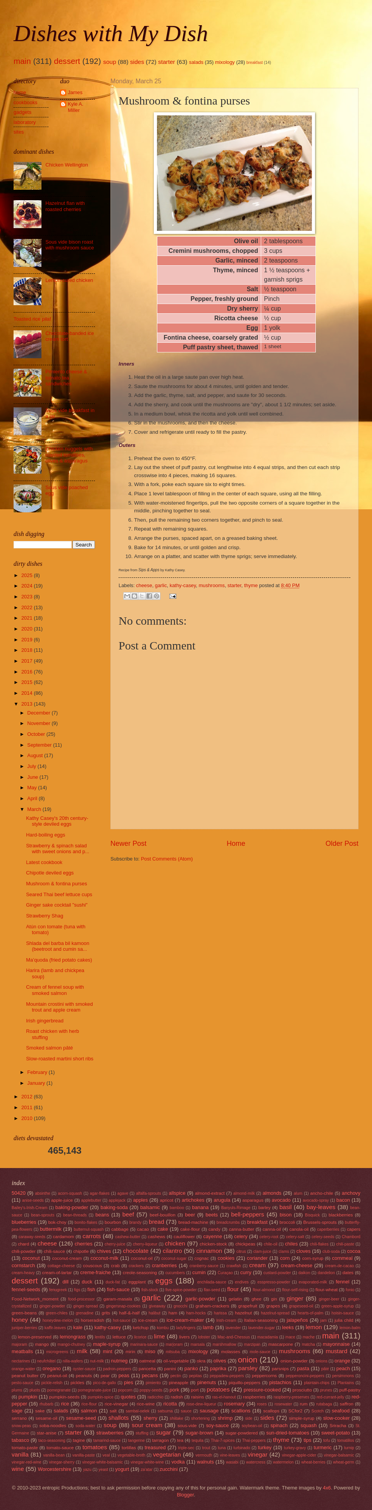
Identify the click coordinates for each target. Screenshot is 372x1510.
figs (77, 1290)
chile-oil (270, 1244)
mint (107, 1351)
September (40, 745)
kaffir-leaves (55, 1328)
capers (353, 1229)
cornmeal (342, 1258)
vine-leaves (230, 1455)
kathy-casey (183, 585)
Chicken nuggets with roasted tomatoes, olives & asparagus (69, 455)
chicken (175, 1243)
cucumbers (175, 1273)
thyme (251, 585)
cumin (198, 1272)
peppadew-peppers (227, 1376)
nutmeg (119, 1361)
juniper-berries (24, 1328)
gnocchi (181, 1306)
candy (214, 1229)
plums (17, 1390)
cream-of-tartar (57, 1272)
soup (109, 61)
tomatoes (95, 1447)
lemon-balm (349, 1328)
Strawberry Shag (44, 916)
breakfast (254, 62)
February (37, 1072)
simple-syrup (302, 1418)
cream (257, 1265)
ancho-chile (321, 1193)
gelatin (235, 1299)
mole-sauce (260, 1352)
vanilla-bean (54, 1455)
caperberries (328, 1229)
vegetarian (167, 1454)
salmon (89, 1411)
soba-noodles (52, 1425)
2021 (27, 618)
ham (173, 1313)
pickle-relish (51, 1383)
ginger (295, 1298)
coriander (257, 1258)
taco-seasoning (51, 1440)
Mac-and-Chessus (233, 1337)
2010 (27, 1118)
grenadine (84, 1313)
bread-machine (193, 1222)
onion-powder (294, 1361)
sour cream (147, 1425)
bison (286, 1215)
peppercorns (264, 1375)
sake (40, 1411)
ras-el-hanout (224, 1397)
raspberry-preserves (291, 1397)
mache (309, 1337)
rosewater (283, 1404)
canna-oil (272, 1229)
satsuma (165, 1411)
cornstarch (23, 1265)
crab (115, 1265)
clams (284, 1251)
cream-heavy (23, 1273)
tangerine (136, 1440)
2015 (27, 682)
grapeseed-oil (301, 1306)
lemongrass (73, 1337)
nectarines (21, 1361)
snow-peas (21, 1426)
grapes (273, 1306)
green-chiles (56, 1313)
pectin (175, 1376)
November (39, 723)
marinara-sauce (144, 1344)
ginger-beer (329, 1299)
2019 (27, 639)
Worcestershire (54, 1469)
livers (184, 1337)
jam (323, 1320)
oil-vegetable (176, 1361)
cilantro (172, 1250)
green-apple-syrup (337, 1306)
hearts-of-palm (310, 1313)
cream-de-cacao (339, 1266)
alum (298, 1193)
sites (19, 132)
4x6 (327, 1488)
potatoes (218, 1389)
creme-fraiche (95, 1272)
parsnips (280, 1368)
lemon (314, 1327)
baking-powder (71, 1207)
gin (274, 1299)
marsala (198, 1344)
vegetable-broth (131, 1455)
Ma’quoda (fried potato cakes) (59, 960)
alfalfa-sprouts (148, 1193)
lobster (204, 1337)
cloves (303, 1251)
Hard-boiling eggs (45, 835)
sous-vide (187, 1425)
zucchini (169, 1469)
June (33, 777)
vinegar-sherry (61, 1462)
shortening (200, 1418)
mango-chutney (71, 1344)
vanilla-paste (83, 1455)
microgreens (57, 1352)
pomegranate (59, 1390)
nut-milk (97, 1361)
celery (240, 1236)
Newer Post (128, 843)
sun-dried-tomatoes (287, 1433)
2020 (27, 629)
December (39, 713)
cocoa (353, 1251)
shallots (118, 1417)
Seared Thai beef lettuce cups (59, 894)
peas (124, 1375)
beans (102, 1215)
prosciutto (302, 1390)
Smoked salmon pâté (49, 1048)
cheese (144, 585)
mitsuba (173, 1352)
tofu (326, 1440)
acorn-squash (70, 1193)
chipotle (81, 1251)
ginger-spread (85, 1306)
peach (343, 1368)
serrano (19, 1418)
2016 (27, 672)
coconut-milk (105, 1258)
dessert (67, 61)
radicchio (156, 1397)
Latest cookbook (44, 862)
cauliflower (184, 1236)
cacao (143, 1229)
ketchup (141, 1327)
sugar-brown (200, 1433)
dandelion (326, 1273)
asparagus (253, 1200)
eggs (164, 1280)
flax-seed (212, 1290)
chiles (291, 1244)
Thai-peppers (254, 1440)
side (248, 1418)
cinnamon (209, 1250)
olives (220, 1361)
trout (206, 1448)
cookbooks (26, 102)
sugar (163, 1432)
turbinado (242, 1448)
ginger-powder (52, 1306)
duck (87, 1282)
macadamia (267, 1337)
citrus (241, 1251)
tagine (79, 1440)
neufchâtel (46, 1361)
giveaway (157, 1306)
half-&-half (129, 1313)
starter (166, 61)
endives (242, 1282)
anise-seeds (33, 1200)
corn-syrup (313, 1258)
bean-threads (75, 1215)
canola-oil (299, 1229)
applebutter (91, 1200)
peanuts (84, 1375)
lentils (100, 1337)
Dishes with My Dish (111, 33)
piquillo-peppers (244, 1382)
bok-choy (57, 1222)
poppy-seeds (151, 1390)
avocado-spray (316, 1200)
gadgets (22, 112)
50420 (19, 1193)
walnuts (205, 1462)
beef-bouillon (162, 1215)
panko (191, 1368)
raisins (197, 1397)
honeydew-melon (58, 1320)
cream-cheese (297, 1265)
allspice (177, 1193)
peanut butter (25, 1375)
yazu (87, 1469)
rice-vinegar (116, 1404)
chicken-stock (213, 1244)
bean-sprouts (42, 1215)
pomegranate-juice (94, 1390)
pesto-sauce (22, 1383)
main (22, 61)
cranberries (164, 1265)
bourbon (113, 1222)
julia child (343, 1320)
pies (128, 1382)
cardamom (63, 1236)
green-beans (24, 1313)
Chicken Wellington (66, 165)
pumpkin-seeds (64, 1397)
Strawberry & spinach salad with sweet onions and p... (57, 848)
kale (78, 1327)
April (32, 798)
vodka (177, 1462)
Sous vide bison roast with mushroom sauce (69, 245)
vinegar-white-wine (147, 1462)
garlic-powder (200, 1299)
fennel (342, 1282)
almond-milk (244, 1193)
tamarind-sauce (107, 1440)
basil (285, 1207)
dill (65, 1282)
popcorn (125, 1390)
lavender (233, 1328)
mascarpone (281, 1344)
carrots (92, 1236)
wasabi (232, 1462)
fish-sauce (118, 1289)
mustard (336, 1351)
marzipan (252, 1344)
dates (348, 1272)
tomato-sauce (60, 1447)
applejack (117, 1200)
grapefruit (247, 1306)
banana (200, 1207)
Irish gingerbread (45, 1021)
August (35, 755)
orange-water (23, 1369)
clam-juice (262, 1251)
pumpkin (28, 1397)
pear (105, 1375)
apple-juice (62, 1200)
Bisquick (312, 1215)
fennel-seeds (26, 1289)
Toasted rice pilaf (32, 319)
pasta (303, 1368)
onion (247, 1359)
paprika (218, 1368)
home (20, 92)
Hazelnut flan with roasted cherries (65, 206)
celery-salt (295, 1237)
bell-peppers (247, 1214)
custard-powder (277, 1273)
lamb (208, 1327)
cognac (202, 1258)
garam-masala (117, 1299)
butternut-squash (88, 1229)
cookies (225, 1258)
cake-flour (190, 1229)
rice (65, 1404)
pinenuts (206, 1382)
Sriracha (337, 1425)
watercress (255, 1462)
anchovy (351, 1193)
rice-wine (146, 1404)
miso (150, 1351)
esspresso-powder (273, 1282)
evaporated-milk (313, 1282)
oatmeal (147, 1361)
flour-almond (264, 1290)
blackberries (341, 1215)
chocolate (135, 1250)
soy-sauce (217, 1425)
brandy (135, 1222)
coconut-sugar (173, 1258)
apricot (166, 1200)
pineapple (178, 1382)
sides (137, 61)
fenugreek (58, 1290)
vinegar (257, 1454)
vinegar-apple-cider (299, 1455)
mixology (225, 62)
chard (23, 1244)
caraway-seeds (32, 1237)
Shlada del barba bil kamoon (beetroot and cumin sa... (57, 946)
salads (196, 62)
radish (177, 1397)
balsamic (150, 1207)
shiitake (176, 1418)
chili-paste (345, 1244)
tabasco (20, 1440)
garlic (161, 585)
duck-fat (112, 1282)
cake (162, 1229)
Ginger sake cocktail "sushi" (57, 905)
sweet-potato (335, 1433)
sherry (150, 1418)
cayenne (212, 1236)
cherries (84, 1244)
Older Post (342, 843)
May (32, 787)
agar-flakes (100, 1193)
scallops (271, 1411)
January (36, 1083)
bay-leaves (321, 1207)
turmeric (323, 1447)
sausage (209, 1411)
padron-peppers (117, 1369)
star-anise (47, 1433)
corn (285, 1258)
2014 (27, 693)
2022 (27, 607)
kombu (163, 1328)
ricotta (170, 1404)
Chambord (351, 1237)
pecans (150, 1375)
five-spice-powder (181, 1290)
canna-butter (241, 1229)
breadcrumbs (228, 1222)
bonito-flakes (86, 1222)
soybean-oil (252, 1426)
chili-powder (24, 1251)
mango (41, 1344)
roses (262, 1404)
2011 (27, 1107)
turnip (349, 1448)
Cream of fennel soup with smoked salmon (55, 990)
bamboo (177, 1208)
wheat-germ (343, 1462)
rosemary (234, 1404)
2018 (27, 650)
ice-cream (148, 1320)
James (75, 92)
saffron (346, 1404)
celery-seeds (323, 1237)
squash (309, 1425)
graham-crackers (212, 1306)
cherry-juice (115, 1244)
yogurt (122, 1469)
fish (91, 1289)
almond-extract (210, 1193)
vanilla (20, 1454)
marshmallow (224, 1344)
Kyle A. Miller (75, 107)
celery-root (269, 1237)
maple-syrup (107, 1344)
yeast (103, 1469)
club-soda (331, 1251)
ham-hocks (196, 1313)
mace (290, 1337)
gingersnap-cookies (123, 1306)
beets (212, 1215)
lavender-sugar (261, 1328)
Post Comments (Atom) (167, 859)
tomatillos (345, 1440)
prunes (326, 1390)
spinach (279, 1425)
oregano (52, 1368)
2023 (27, 597)
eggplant (136, 1282)
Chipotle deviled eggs (50, 873)
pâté (325, 1369)
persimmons (343, 1376)
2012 (27, 1096)
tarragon (160, 1440)
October (36, 734)
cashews (156, 1236)
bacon (343, 1200)
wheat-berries (313, 1462)
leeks (288, 1327)
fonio (350, 1290)
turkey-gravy (295, 1448)
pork (174, 1390)
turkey (265, 1447)
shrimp (225, 1418)
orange (342, 1361)
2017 (27, 661)
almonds (272, 1193)
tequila (197, 1440)
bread (156, 1221)
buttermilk (51, 1229)
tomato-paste (25, 1447)
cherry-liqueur (145, 1244)
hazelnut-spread (275, 1313)
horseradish (92, 1320)
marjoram (174, 1344)
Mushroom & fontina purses (56, 883)
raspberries (254, 1397)
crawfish (233, 1266)
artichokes (193, 1200)
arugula (222, 1200)
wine (18, 1468)
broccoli (287, 1222)
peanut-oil (57, 1375)
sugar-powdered (241, 1433)
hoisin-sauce (342, 1313)
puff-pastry (350, 1390)
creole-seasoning (140, 1272)
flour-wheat (326, 1289)
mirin (130, 1351)
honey (20, 1319)
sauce (186, 1411)
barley (264, 1207)
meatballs (22, 1351)
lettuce (119, 1337)
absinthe (42, 1193)
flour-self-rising (295, 1290)
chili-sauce (54, 1251)
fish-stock (149, 1290)
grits (106, 1313)
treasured (155, 1447)
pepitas (195, 1376)
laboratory (25, 122)
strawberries (110, 1433)
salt (113, 1411)
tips (307, 1440)
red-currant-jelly (330, 1397)
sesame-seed (81, 1418)
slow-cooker (336, 1418)
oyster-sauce (84, 1369)
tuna (222, 1448)
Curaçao (225, 1273)
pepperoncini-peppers (305, 1376)
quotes (128, 1397)
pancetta (147, 1368)
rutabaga (324, 1404)
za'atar (147, 1469)
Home (236, 843)
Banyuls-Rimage (236, 1208)
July (32, 766)
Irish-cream (226, 1320)
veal (106, 1455)
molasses (230, 1351)
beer (190, 1215)
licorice (140, 1337)
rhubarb (46, 1404)
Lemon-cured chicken (69, 280)
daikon (304, 1273)
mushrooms (212, 585)
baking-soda (114, 1207)
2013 (27, 704)
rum (304, 1404)
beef (128, 1214)
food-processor (81, 1299)
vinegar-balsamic (339, 1455)
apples (140, 1200)
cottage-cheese (61, 1266)
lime (159, 1336)
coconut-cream (67, 1258)
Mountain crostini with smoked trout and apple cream (59, 1007)
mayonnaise (336, 1344)
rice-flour (89, 1404)
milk (82, 1351)
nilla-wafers (73, 1361)
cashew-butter (127, 1237)
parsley (248, 1368)
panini (170, 1368)
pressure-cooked (262, 1390)
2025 (27, 575)
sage (17, 1411)
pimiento (153, 1383)
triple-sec (186, 1448)
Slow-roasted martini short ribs (59, 1059)
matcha (308, 1344)
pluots (34, 1390)
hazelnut (243, 1313)
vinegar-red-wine (26, 1462)
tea (180, 1440)
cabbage (119, 1229)
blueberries (24, 1222)
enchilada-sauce (211, 1282)
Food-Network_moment (35, 1299)
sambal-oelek (137, 1411)
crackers (136, 1266)
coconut (31, 1258)
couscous (92, 1265)
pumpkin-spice (100, 1397)
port (195, 1390)
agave (122, 1193)
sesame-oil (46, 1418)
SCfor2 (295, 1411)
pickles (77, 1382)
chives (104, 1251)
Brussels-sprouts (319, 1222)
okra (201, 1361)
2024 (27, 586)
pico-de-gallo (104, 1383)
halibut (154, 1313)
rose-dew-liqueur (201, 1404)
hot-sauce (121, 1320)
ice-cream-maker (185, 1320)
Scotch (318, 1411)
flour (233, 1289)
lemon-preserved (35, 1337)
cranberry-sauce (203, 1266)
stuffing (142, 1433)
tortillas (129, 1447)
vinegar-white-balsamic (102, 1462)
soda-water (85, 1426)
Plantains (346, 1383)
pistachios (280, 1382)
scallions (240, 1411)
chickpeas (245, 1244)
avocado (281, 1200)
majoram (19, 1344)
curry (245, 1272)
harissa (220, 1313)
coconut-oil (142, 1258)
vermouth (204, 1455)
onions (321, 1361)
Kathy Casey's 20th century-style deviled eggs (57, 821)
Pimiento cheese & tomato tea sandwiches (66, 378)
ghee (256, 1299)
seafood (341, 1411)
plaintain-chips (316, 1383)
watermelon (283, 1462)
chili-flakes (319, 1244)
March (34, 809)
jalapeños (297, 1320)
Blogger (185, 1495)
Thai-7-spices (223, 1440)
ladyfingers (186, 1328)
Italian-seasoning (261, 1320)
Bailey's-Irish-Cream (29, 1208)
